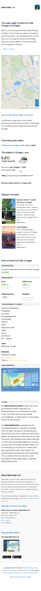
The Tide (27, 570)
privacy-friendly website (23, 577)
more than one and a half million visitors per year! (21, 573)
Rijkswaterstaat (34, 108)
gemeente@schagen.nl (8, 357)
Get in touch (5, 520)
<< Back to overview (8, 49)
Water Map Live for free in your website (14, 506)
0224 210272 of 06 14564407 (18, 360)
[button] (36, 58)
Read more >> (21, 222)
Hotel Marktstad (22, 227)
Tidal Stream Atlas (14, 570)
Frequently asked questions (10, 533)
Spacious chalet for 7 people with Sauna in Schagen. (26, 201)
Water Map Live (29, 568)
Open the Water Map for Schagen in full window (17, 115)
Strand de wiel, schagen (11, 145)
